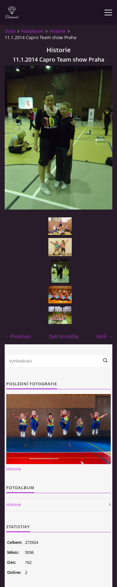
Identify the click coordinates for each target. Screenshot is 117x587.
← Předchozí (18, 336)
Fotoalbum (32, 31)
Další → (104, 336)
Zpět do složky (64, 336)
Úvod (10, 31)
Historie (57, 31)
